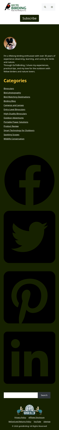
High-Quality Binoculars (15, 113)
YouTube (37, 421)
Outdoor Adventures (14, 117)
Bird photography (12, 92)
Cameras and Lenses (14, 105)
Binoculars (9, 88)
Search (44, 395)
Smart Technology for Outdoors (19, 130)
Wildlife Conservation (14, 138)
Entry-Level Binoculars (14, 109)
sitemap (46, 421)
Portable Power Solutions (16, 122)
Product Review (11, 126)
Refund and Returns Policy (20, 421)
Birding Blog (10, 101)
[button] (45, 7)
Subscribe (29, 18)
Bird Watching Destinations (17, 96)
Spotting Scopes (11, 134)
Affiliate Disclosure (37, 417)
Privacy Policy (20, 417)
